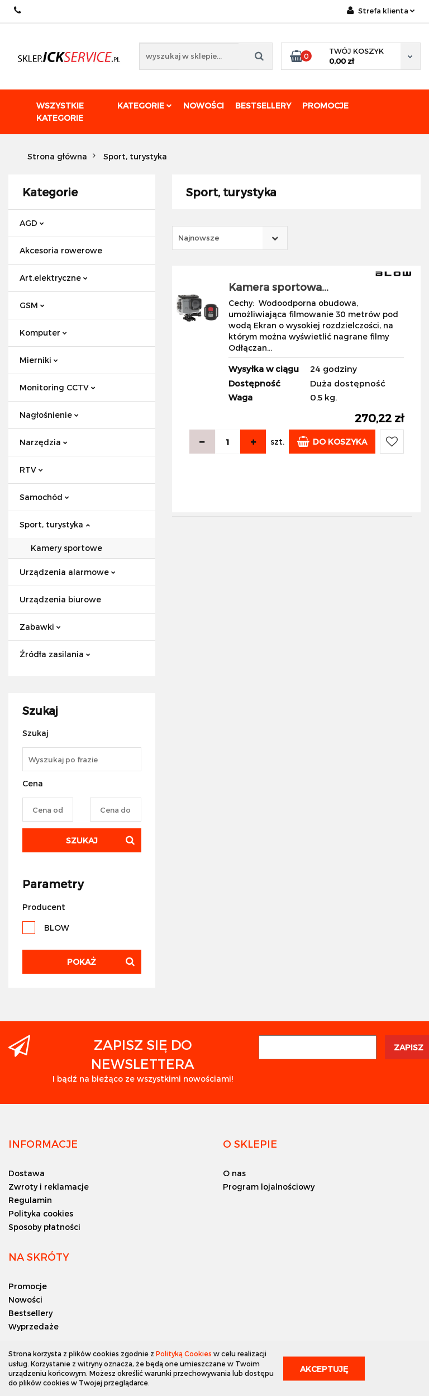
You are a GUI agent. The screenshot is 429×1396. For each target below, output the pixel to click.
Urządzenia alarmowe (68, 572)
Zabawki (40, 626)
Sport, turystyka (55, 524)
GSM (32, 305)
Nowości (203, 105)
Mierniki (39, 360)
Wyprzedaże (33, 1326)
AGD (32, 223)
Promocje (325, 105)
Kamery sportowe (66, 548)
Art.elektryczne (54, 277)
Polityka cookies (40, 1213)
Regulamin (30, 1200)
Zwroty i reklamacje (48, 1186)
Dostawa (26, 1173)
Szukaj (82, 840)
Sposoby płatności (44, 1227)
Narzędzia (44, 442)
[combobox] (230, 238)
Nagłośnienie (49, 414)
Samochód (44, 497)
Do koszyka (332, 441)
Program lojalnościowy (268, 1186)
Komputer (43, 332)
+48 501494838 (18, 10)
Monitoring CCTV (58, 387)
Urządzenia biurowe (60, 599)
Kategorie (144, 105)
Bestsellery (263, 105)
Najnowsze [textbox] (198, 237)
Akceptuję (324, 1368)
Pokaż (81, 961)
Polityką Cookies (184, 1353)
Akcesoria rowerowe (61, 250)
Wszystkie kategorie (60, 111)
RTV (31, 469)
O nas (234, 1173)
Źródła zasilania (55, 654)
